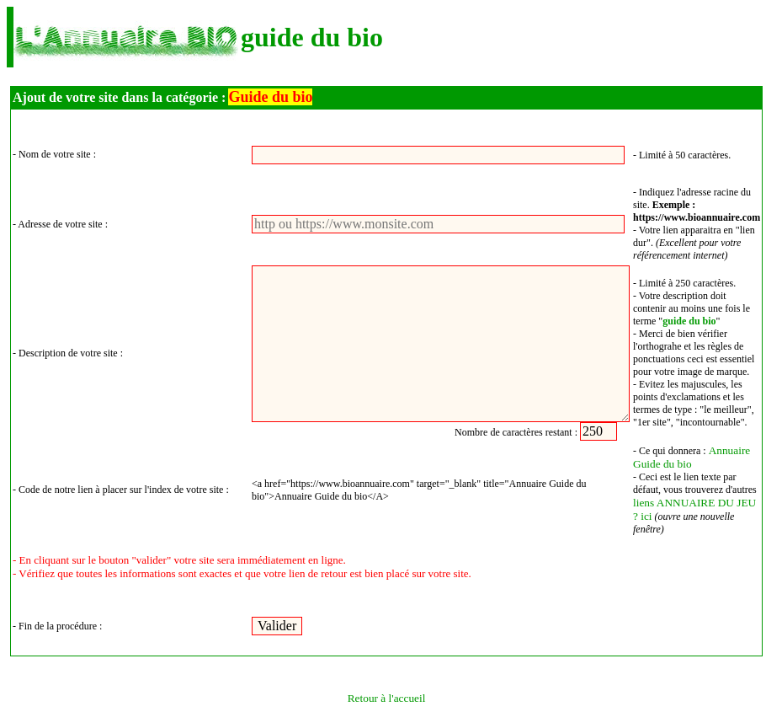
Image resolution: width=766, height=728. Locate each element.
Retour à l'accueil (387, 698)
